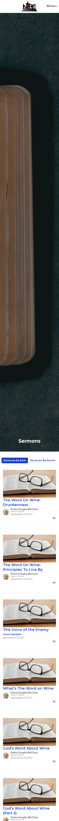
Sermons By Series (42, 460)
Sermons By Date (14, 460)
